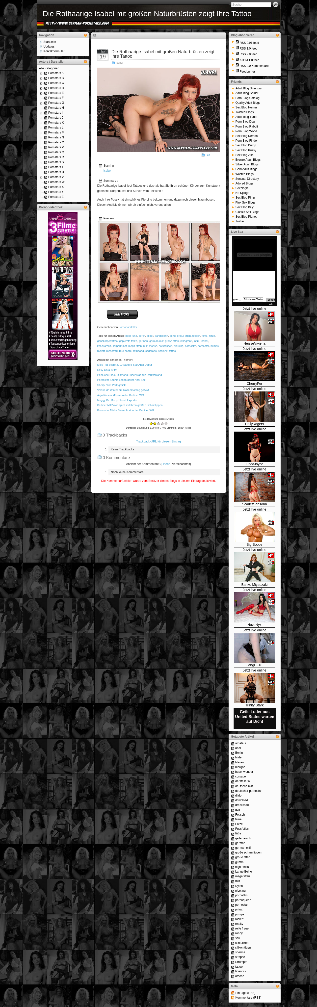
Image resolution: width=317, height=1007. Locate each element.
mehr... (271, 304)
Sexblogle (242, 188)
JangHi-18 (255, 665)
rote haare (125, 350)
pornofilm (190, 345)
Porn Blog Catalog (248, 98)
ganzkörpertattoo (107, 340)
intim (196, 340)
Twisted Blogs (245, 112)
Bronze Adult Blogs (248, 159)
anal (238, 748)
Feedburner (247, 71)
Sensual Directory (247, 179)
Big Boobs (255, 544)
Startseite (50, 42)
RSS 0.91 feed (249, 43)
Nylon (239, 886)
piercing (179, 345)
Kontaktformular (54, 51)
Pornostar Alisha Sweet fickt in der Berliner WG (125, 410)
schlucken (241, 943)
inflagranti (186, 340)
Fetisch (240, 814)
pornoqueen (243, 900)
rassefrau (112, 350)
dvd (237, 810)
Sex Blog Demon (247, 136)
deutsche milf (244, 786)
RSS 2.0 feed (248, 54)
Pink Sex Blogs (246, 202)
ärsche (239, 976)
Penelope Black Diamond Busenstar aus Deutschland (129, 374)
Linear (165, 464)
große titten (172, 340)
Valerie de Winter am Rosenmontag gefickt (123, 389)
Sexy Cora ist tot (107, 369)
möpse (153, 345)
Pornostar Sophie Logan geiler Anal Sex (121, 379)
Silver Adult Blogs (247, 164)
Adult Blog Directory (249, 88)
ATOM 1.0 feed (249, 60)
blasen (239, 762)
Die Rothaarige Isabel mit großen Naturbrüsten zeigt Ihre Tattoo (147, 13)
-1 (153, 423)
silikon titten (243, 947)
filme (205, 335)
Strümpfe (241, 962)
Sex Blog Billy (245, 207)
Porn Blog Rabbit (247, 126)
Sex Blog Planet (246, 216)
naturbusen (165, 345)
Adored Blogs (244, 183)
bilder (150, 335)
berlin (141, 335)
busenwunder (244, 772)
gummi (239, 862)
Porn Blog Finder (247, 140)
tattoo (172, 350)
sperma (240, 952)
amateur (240, 743)
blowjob (240, 767)
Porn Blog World (246, 131)
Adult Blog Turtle (246, 117)
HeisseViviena (254, 343)
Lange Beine (243, 871)
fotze (212, 335)
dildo (238, 795)
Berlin (239, 752)
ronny (239, 933)
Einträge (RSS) (246, 993)
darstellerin (161, 335)
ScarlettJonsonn (254, 504)
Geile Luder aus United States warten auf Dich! (254, 716)
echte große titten (180, 335)
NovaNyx (254, 625)
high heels (242, 867)
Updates (49, 46)
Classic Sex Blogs (247, 212)
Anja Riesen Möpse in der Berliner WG (120, 395)
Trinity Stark (254, 705)
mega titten (135, 345)
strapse (240, 957)
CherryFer (254, 384)
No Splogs (242, 193)
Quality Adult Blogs (248, 102)
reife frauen (242, 928)
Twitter (240, 221)
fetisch (196, 335)
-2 (151, 423)
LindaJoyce (254, 464)
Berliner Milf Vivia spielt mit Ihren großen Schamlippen (130, 405)
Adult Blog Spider (247, 93)
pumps (215, 345)
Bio (208, 155)
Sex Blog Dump (246, 145)
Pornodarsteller (128, 327)
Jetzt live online (254, 308)
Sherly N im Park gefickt (111, 385)
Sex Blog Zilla (245, 155)
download (241, 800)
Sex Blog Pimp (245, 197)
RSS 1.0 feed (248, 48)
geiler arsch (243, 838)
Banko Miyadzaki (254, 585)
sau (237, 938)
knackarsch (104, 345)
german (143, 340)
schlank (162, 350)
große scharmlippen (248, 852)
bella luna (131, 335)
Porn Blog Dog (245, 121)
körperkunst (119, 345)
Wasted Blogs (245, 174)
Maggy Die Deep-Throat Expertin (117, 400)
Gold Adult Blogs (247, 169)
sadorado (151, 350)
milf (145, 345)
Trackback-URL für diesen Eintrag (158, 441)
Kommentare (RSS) (249, 997)
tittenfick (240, 971)
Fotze (239, 824)
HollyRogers (254, 424)
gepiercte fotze (128, 340)
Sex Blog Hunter (246, 107)
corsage (240, 776)
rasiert (101, 350)
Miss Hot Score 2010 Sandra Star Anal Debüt (124, 364)
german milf (156, 340)
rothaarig (138, 350)
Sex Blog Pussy (246, 150)
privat (238, 909)
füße (238, 833)
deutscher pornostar (248, 791)
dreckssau (242, 805)
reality (239, 924)
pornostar (203, 345)
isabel (204, 340)
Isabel (119, 62)
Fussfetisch (242, 828)
